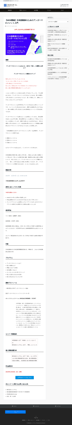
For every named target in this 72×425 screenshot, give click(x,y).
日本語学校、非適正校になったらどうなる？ (57, 35)
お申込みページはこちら (25, 377)
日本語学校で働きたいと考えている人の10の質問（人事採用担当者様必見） (57, 31)
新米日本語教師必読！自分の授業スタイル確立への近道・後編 (57, 49)
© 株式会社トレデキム (31, 423)
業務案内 (10, 10)
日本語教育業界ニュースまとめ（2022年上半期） (57, 68)
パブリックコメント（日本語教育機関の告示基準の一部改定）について (57, 77)
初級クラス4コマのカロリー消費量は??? (56, 44)
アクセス (49, 10)
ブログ (62, 10)
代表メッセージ (22, 10)
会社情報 (36, 10)
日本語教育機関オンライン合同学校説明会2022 (57, 73)
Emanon (43, 423)
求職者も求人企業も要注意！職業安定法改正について (57, 40)
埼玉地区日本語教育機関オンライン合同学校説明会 (57, 59)
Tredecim (15, 26)
